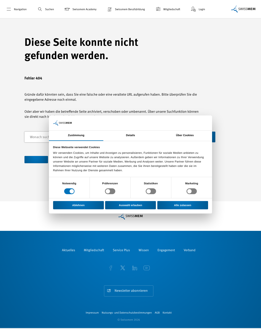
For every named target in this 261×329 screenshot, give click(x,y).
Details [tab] (130, 135)
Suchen (45, 9)
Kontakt (167, 313)
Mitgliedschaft (167, 9)
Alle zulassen (182, 205)
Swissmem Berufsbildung (125, 9)
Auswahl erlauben (130, 205)
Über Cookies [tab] (185, 135)
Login (197, 9)
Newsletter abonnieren (131, 291)
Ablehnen (78, 205)
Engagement (166, 250)
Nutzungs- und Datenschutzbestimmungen (127, 313)
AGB (157, 313)
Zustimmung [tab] (76, 135)
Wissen (144, 250)
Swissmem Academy (80, 9)
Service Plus (121, 250)
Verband (189, 250)
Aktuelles (68, 250)
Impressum (92, 313)
